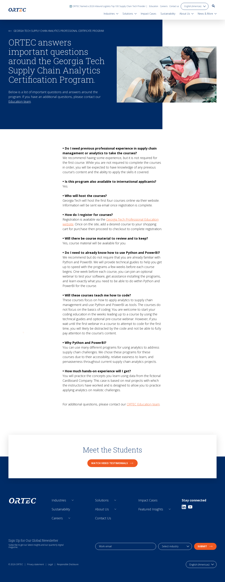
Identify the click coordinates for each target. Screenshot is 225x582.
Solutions (102, 500)
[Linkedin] (184, 507)
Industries (59, 500)
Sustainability (61, 509)
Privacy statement (35, 564)
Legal (50, 564)
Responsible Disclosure (68, 564)
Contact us (174, 6)
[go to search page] (213, 6)
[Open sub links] (73, 500)
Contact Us (103, 518)
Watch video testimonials (112, 463)
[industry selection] (175, 546)
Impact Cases (148, 500)
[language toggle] (194, 6)
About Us (102, 509)
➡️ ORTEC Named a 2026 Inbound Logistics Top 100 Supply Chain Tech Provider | (108, 6)
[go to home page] (17, 10)
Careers (164, 6)
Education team (19, 101)
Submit (205, 546)
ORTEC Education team (143, 404)
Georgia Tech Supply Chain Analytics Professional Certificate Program (56, 30)
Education (153, 6)
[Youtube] (190, 506)
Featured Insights (150, 509)
